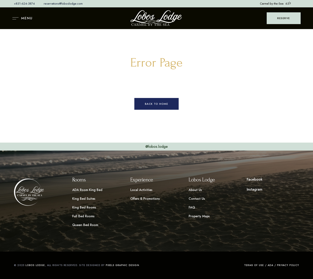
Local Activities (141, 190)
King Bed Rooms (84, 207)
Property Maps (199, 216)
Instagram (254, 189)
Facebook (254, 179)
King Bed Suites (83, 198)
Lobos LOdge (35, 265)
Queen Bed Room (85, 225)
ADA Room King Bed (87, 190)
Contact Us (197, 198)
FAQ (192, 207)
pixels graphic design (122, 265)
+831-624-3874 (24, 3)
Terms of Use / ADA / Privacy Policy (271, 265)
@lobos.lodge (156, 146)
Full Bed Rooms (83, 216)
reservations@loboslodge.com (63, 3)
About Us (195, 190)
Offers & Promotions (145, 198)
